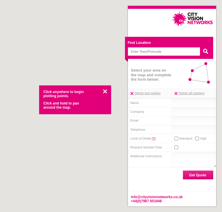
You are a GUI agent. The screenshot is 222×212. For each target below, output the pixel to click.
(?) (154, 138)
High (201, 138)
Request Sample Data (146, 147)
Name (134, 103)
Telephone (137, 129)
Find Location (170, 43)
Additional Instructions (146, 156)
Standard (183, 138)
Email (134, 120)
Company (137, 111)
